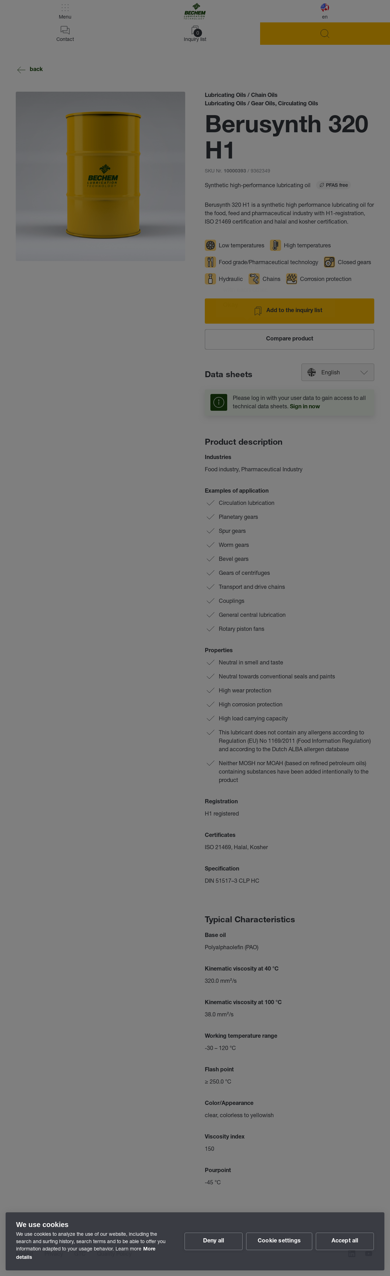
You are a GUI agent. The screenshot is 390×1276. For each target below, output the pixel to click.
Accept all (345, 1241)
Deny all (213, 1241)
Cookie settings (279, 1241)
